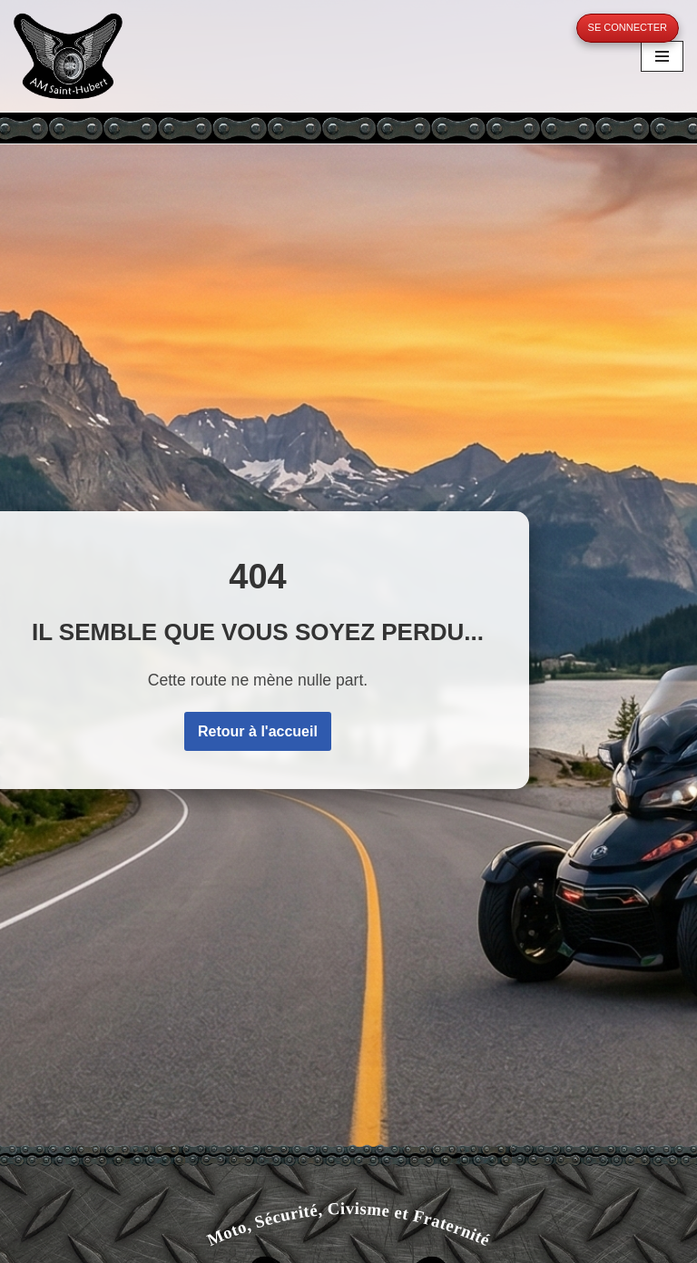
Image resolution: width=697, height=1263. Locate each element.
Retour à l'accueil (258, 731)
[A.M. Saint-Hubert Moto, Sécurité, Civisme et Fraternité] (68, 56)
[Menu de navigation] (662, 56)
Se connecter (627, 27)
